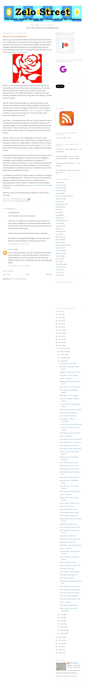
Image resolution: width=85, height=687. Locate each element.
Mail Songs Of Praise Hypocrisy (70, 539)
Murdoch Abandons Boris (68, 562)
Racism (58, 248)
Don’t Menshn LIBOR (67, 578)
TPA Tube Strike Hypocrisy (68, 575)
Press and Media (22, 201)
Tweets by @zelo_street (63, 138)
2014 (60, 637)
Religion (58, 253)
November (63, 351)
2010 (60, 650)
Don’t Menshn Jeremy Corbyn (69, 512)
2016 (60, 342)
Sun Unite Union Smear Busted (69, 593)
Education (59, 199)
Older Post (49, 274)
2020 (60, 330)
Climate (58, 193)
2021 (60, 327)
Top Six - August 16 (66, 494)
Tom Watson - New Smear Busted (70, 545)
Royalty (58, 256)
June (61, 618)
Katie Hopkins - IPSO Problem (69, 572)
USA (57, 272)
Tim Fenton (74, 663)
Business (58, 190)
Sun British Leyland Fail (67, 536)
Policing (58, 237)
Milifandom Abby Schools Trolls (70, 599)
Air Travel (59, 185)
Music (58, 234)
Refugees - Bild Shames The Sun (70, 372)
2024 (60, 317)
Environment (60, 204)
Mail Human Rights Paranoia (69, 605)
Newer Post (6, 274)
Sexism (58, 259)
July (61, 614)
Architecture (60, 188)
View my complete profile (66, 676)
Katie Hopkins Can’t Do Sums (69, 445)
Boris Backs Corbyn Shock (68, 363)
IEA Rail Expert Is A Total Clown (70, 565)
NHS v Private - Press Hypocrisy (70, 387)
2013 (60, 640)
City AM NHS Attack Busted (69, 462)
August (62, 361)
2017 (60, 339)
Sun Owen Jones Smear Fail (68, 515)
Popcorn (58, 242)
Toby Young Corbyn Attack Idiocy (70, 448)
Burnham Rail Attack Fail (68, 542)
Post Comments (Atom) (18, 279)
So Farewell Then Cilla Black (69, 596)
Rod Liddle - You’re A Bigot (68, 395)
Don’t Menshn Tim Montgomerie (70, 589)
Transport (59, 267)
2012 (60, 643)
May (61, 621)
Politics (12, 201)
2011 (60, 646)
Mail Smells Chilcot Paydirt (68, 509)
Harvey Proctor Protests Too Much (70, 409)
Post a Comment (8, 271)
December (63, 348)
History (58, 218)
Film (57, 209)
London (58, 226)
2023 (60, 321)
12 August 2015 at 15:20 (19, 244)
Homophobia (60, 220)
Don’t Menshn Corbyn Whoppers (70, 491)
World (58, 275)
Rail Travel (59, 250)
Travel (58, 270)
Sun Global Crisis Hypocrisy (69, 413)
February (63, 630)
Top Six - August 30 (66, 378)
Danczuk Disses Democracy (68, 524)
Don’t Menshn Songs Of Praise (69, 477)
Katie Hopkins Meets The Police (70, 586)
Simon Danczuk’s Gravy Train (69, 466)
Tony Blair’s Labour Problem (69, 375)
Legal (57, 223)
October (62, 354)
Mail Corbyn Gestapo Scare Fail (70, 433)
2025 (60, 314)
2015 (60, 345)
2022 (60, 324)
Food (57, 212)
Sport (57, 261)
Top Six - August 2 (65, 602)
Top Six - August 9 (65, 548)
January (62, 633)
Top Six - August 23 (66, 436)
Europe (58, 207)
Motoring (59, 231)
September (63, 358)
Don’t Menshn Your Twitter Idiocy (70, 442)
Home (28, 274)
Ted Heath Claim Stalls (67, 568)
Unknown (11, 249)
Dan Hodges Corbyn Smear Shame (71, 439)
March (62, 627)
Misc (57, 229)
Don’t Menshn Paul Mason (68, 416)
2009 (60, 653)
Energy (58, 201)
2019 (60, 333)
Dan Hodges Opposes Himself (69, 469)
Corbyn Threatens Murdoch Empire (71, 424)
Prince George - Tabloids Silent (69, 503)
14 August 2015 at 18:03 (19, 266)
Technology (59, 264)
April (62, 624)
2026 (60, 311)
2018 (60, 336)
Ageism (58, 182)
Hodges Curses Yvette (66, 506)
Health (58, 215)
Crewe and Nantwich (62, 196)
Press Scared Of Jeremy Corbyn (70, 527)
